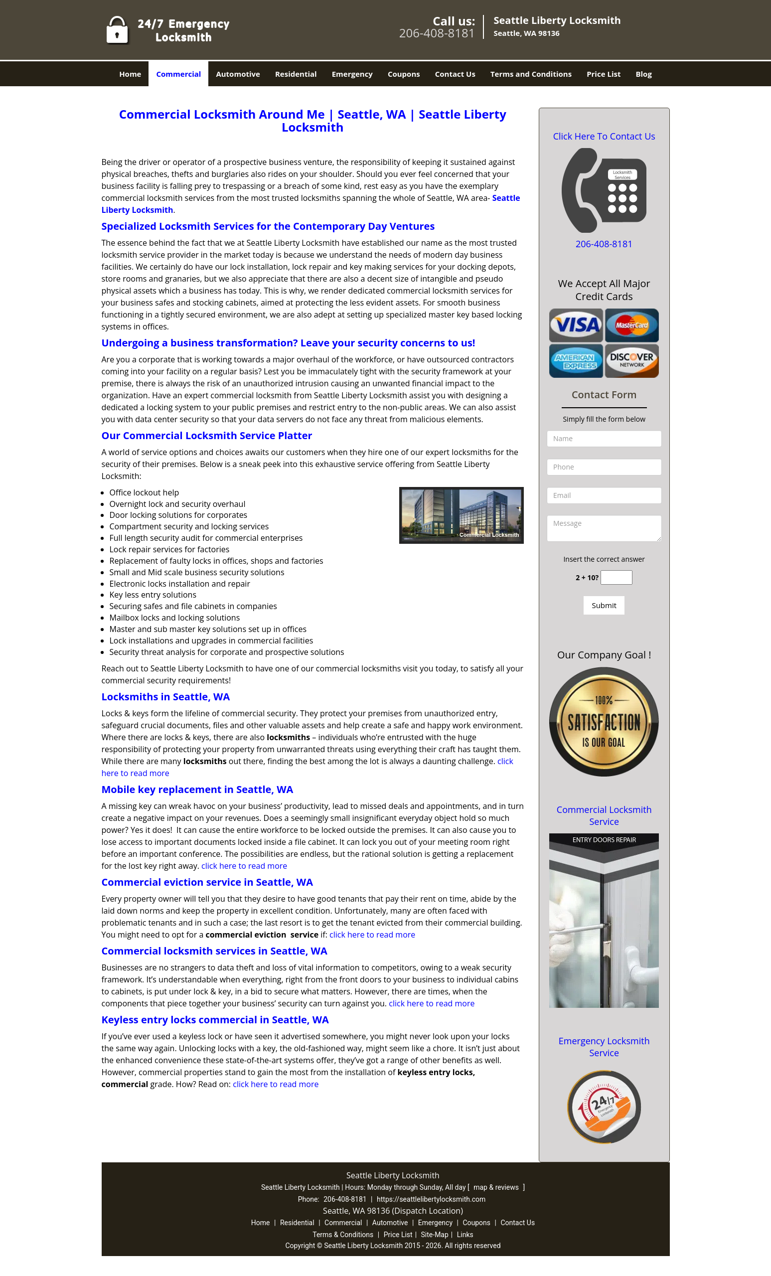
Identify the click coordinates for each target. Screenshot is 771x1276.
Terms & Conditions (342, 1235)
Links (465, 1235)
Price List (603, 74)
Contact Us (455, 74)
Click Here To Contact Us (604, 136)
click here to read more (244, 865)
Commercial (178, 74)
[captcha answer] (616, 577)
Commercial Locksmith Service (604, 815)
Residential (296, 74)
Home (130, 74)
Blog (643, 74)
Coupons (404, 74)
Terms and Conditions (531, 74)
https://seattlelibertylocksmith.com (431, 1199)
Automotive (238, 74)
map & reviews (496, 1187)
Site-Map (435, 1235)
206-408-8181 (437, 32)
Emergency (352, 74)
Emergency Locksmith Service (604, 1047)
